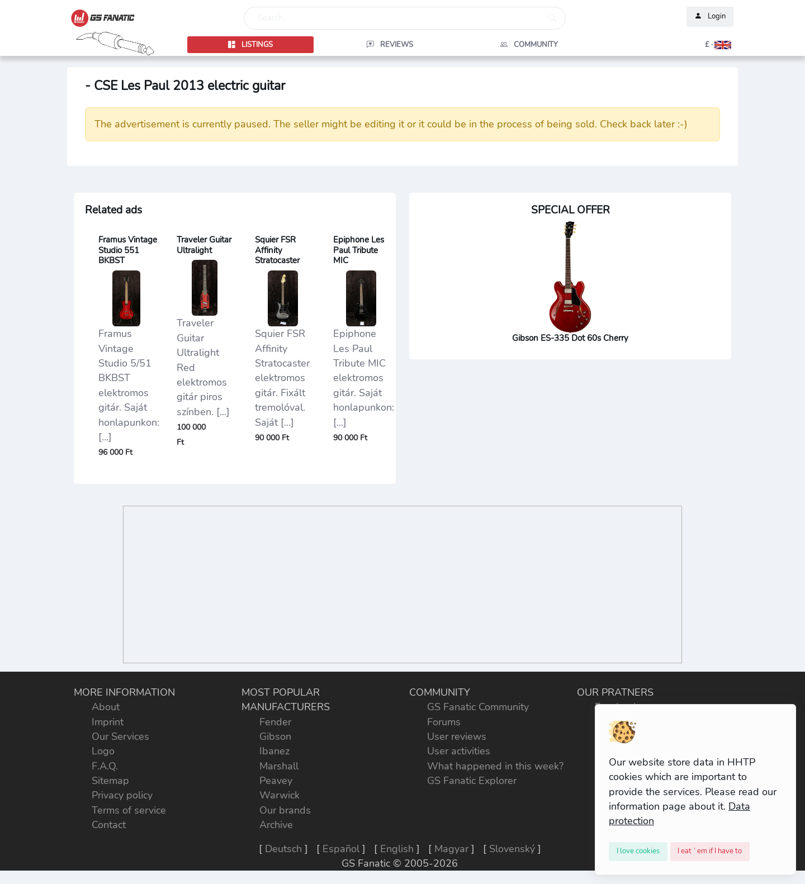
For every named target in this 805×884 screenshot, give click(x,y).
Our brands (285, 810)
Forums (444, 722)
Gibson (275, 736)
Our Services (120, 736)
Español (341, 849)
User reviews (456, 736)
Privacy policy (122, 795)
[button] (668, 44)
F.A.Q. (105, 766)
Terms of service (129, 810)
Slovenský (512, 849)
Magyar (451, 849)
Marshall (279, 766)
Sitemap (110, 780)
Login (710, 17)
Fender (275, 722)
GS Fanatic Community (478, 707)
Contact (109, 824)
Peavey (275, 780)
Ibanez (274, 751)
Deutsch (283, 849)
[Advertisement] (402, 584)
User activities (458, 751)
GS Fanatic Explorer (472, 780)
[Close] (638, 851)
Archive (276, 824)
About (106, 707)
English (397, 849)
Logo (103, 751)
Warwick (279, 795)
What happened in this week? (495, 766)
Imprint (108, 722)
